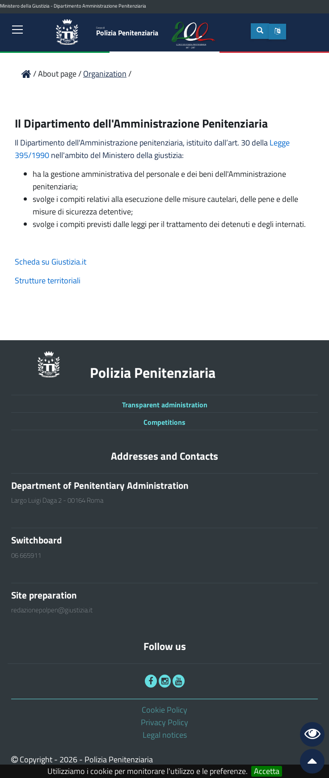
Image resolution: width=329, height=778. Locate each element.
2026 (68, 759)
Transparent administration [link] (164, 404)
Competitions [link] (164, 422)
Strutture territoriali (47, 280)
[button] (277, 31)
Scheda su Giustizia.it (50, 262)
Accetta (266, 771)
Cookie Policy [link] (164, 710)
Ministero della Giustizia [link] (25, 5)
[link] (17, 30)
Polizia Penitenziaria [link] (127, 31)
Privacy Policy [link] (164, 722)
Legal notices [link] (165, 735)
